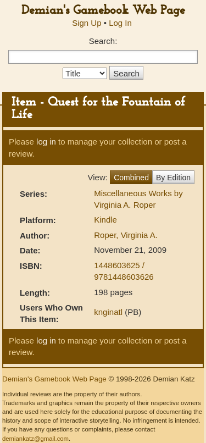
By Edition (173, 177)
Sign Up (86, 22)
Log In (120, 22)
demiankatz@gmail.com (35, 438)
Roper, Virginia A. (126, 235)
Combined (131, 177)
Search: (103, 41)
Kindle (105, 219)
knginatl (108, 312)
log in (46, 141)
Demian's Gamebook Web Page (103, 10)
